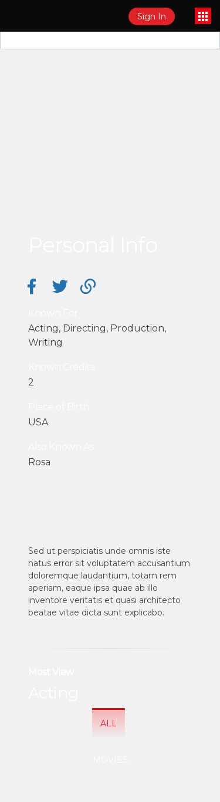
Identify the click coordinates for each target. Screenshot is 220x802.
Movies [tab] (110, 759)
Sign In (151, 16)
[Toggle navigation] (203, 16)
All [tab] (108, 723)
